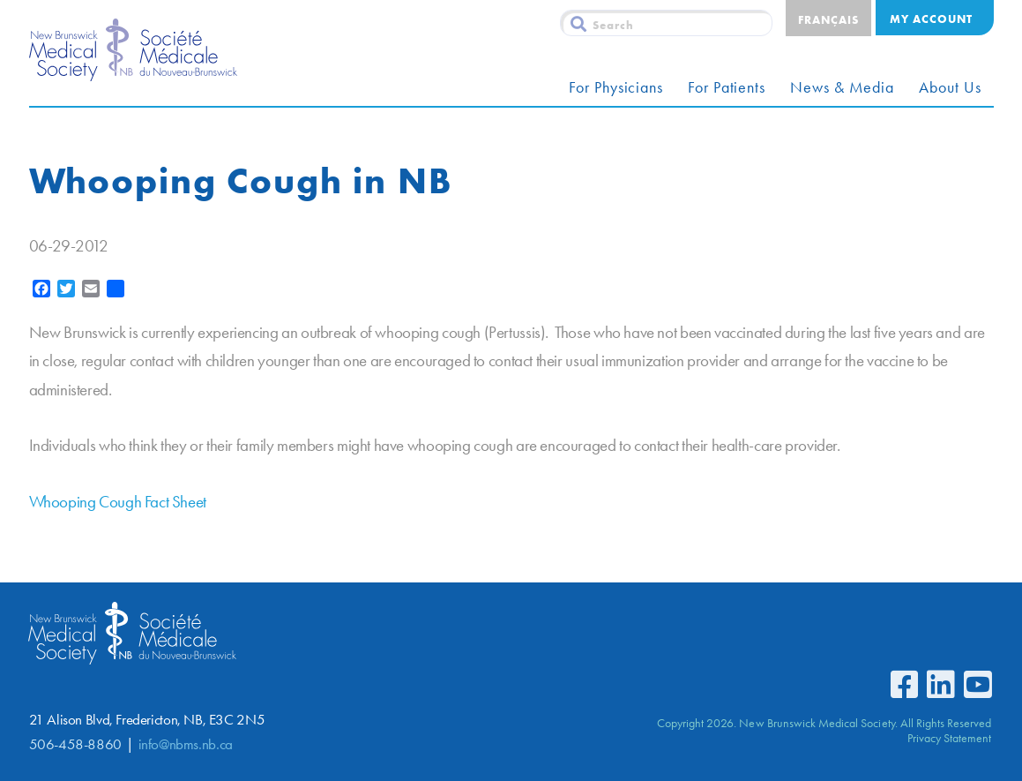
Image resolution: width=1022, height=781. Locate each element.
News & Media (842, 87)
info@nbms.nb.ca (185, 744)
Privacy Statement (949, 738)
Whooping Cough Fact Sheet (117, 502)
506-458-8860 (75, 744)
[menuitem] (828, 18)
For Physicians (616, 87)
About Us (950, 87)
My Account (931, 18)
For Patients (726, 87)
